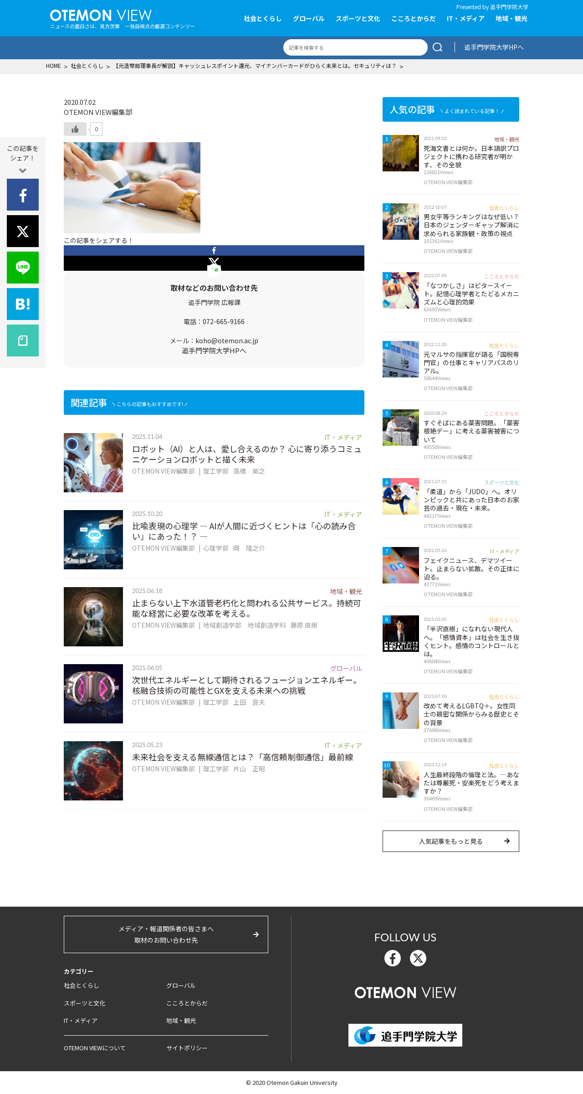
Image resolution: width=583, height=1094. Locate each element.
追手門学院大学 (509, 6)
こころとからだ (413, 18)
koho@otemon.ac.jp (226, 340)
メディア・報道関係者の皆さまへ (166, 935)
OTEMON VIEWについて (95, 1047)
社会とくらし (263, 18)
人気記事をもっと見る (451, 841)
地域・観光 (511, 18)
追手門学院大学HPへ (494, 47)
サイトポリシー (187, 1047)
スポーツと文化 (358, 18)
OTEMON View (405, 991)
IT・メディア (466, 18)
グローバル (309, 18)
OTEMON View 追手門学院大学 (101, 14)
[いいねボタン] (75, 129)
